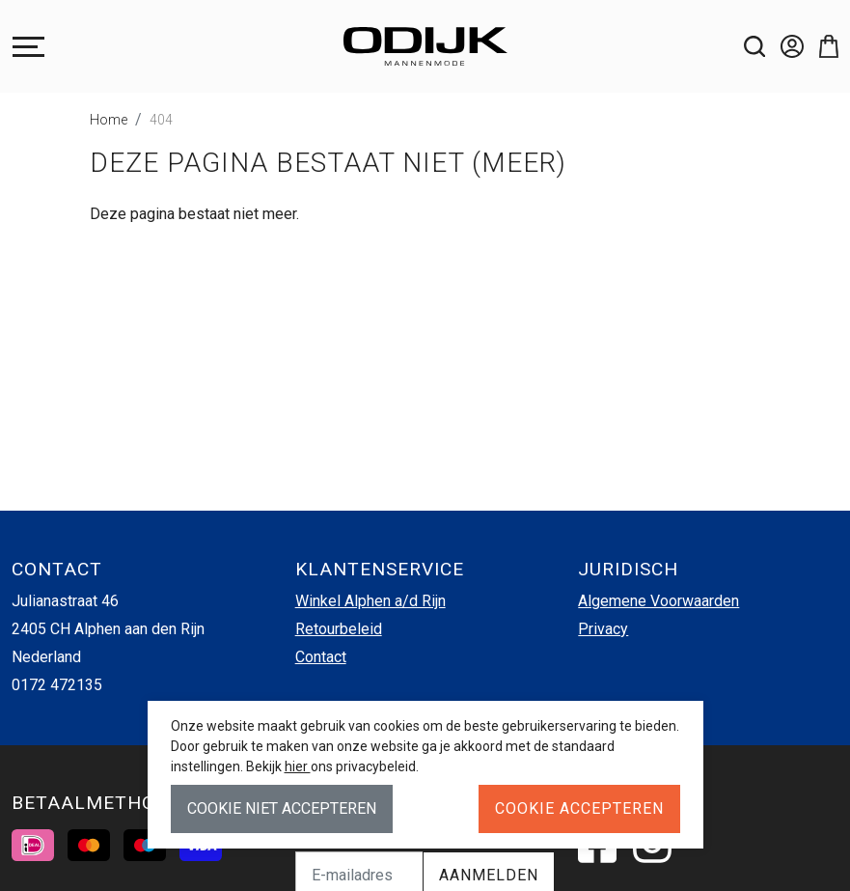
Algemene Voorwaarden (658, 601)
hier (298, 766)
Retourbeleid (338, 629)
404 (161, 119)
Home (108, 119)
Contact (320, 657)
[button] (821, 46)
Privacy (603, 629)
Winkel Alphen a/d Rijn (370, 601)
